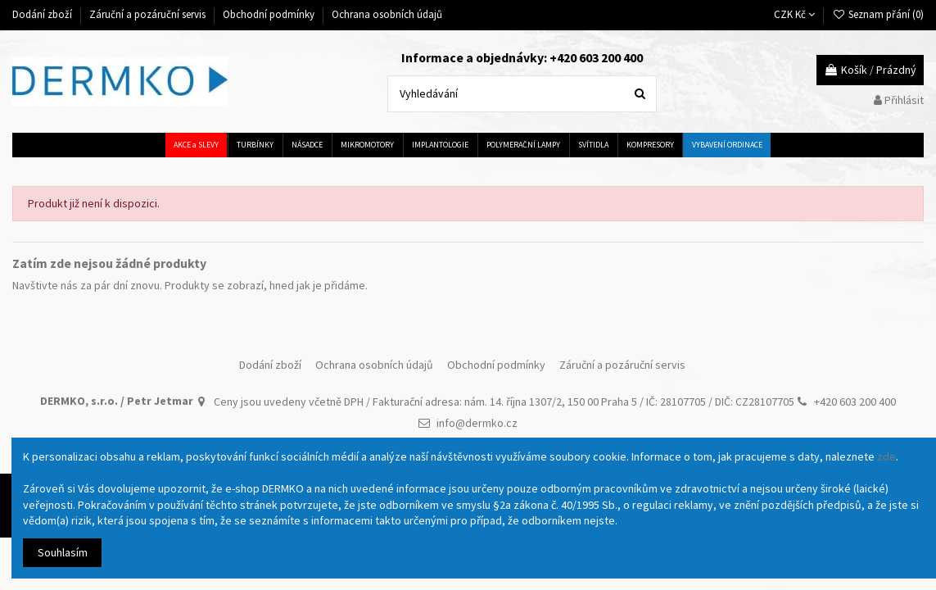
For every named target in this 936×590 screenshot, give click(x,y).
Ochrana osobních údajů (387, 14)
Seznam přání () (878, 14)
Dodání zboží (43, 14)
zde (886, 456)
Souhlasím (63, 552)
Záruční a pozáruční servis (148, 14)
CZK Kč (794, 14)
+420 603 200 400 (855, 401)
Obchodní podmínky (270, 14)
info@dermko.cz (477, 422)
